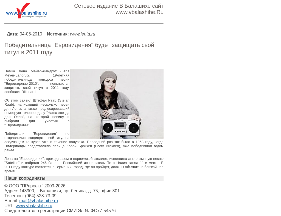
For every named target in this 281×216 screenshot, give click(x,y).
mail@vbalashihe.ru (38, 200)
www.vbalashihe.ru (34, 205)
